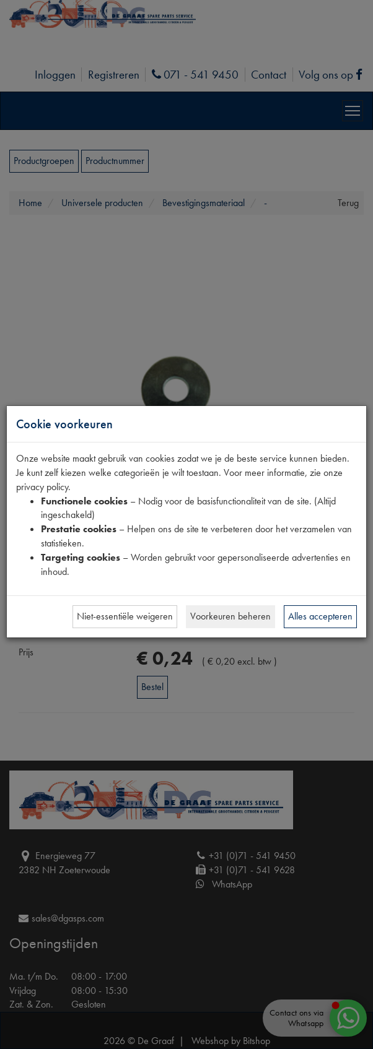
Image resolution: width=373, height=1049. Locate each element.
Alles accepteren (320, 616)
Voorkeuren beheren (230, 616)
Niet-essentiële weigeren (125, 616)
